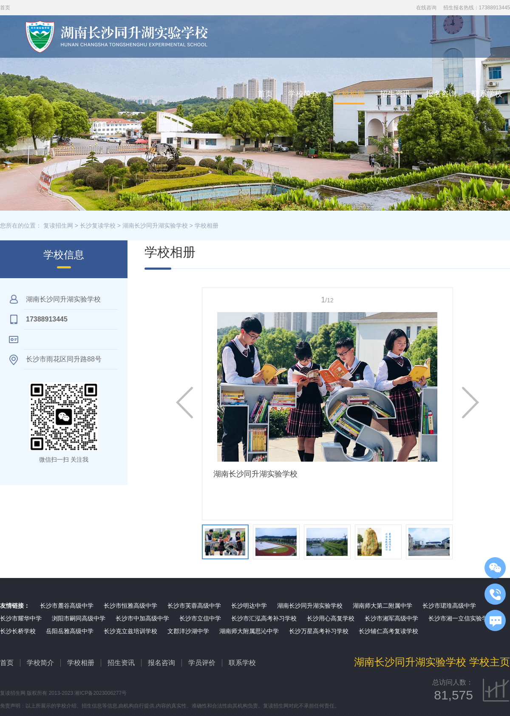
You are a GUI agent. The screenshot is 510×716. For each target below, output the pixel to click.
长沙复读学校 (98, 225)
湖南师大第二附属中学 (382, 605)
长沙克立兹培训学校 (130, 631)
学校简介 (303, 94)
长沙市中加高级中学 (142, 618)
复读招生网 (58, 225)
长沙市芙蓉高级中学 (194, 605)
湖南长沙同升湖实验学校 (155, 225)
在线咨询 (426, 8)
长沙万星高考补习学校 (318, 631)
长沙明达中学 (249, 605)
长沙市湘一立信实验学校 (461, 618)
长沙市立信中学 (200, 618)
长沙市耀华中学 (21, 618)
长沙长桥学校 (18, 631)
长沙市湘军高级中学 (391, 618)
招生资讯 (395, 94)
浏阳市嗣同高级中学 (78, 618)
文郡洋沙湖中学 (188, 631)
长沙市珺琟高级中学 (449, 605)
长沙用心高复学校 (330, 618)
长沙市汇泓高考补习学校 (264, 618)
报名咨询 (441, 94)
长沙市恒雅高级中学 (130, 605)
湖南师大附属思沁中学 (249, 631)
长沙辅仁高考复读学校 (388, 631)
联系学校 (487, 94)
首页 (265, 94)
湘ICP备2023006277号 (100, 693)
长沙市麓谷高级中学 (67, 605)
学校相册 (349, 94)
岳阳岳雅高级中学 (70, 631)
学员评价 (201, 662)
